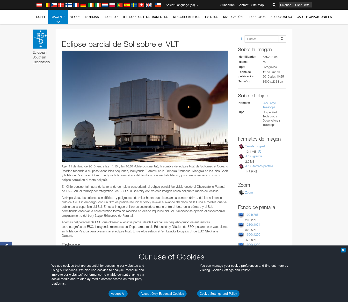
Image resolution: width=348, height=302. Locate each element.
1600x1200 (252, 234)
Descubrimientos (186, 17)
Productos (256, 17)
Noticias (92, 17)
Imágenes (58, 19)
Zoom (249, 192)
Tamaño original (255, 146)
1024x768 (252, 214)
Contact (243, 5)
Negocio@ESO (281, 17)
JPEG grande (253, 156)
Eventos (211, 17)
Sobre (41, 17)
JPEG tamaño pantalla (259, 166)
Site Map (257, 5)
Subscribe (227, 5)
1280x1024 (252, 224)
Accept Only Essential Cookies (162, 293)
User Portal (302, 5)
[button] (259, 151)
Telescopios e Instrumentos (145, 17)
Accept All (118, 293)
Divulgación (233, 17)
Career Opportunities (314, 17)
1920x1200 (252, 244)
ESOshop (111, 17)
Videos (75, 17)
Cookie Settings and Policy (218, 293)
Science (285, 5)
